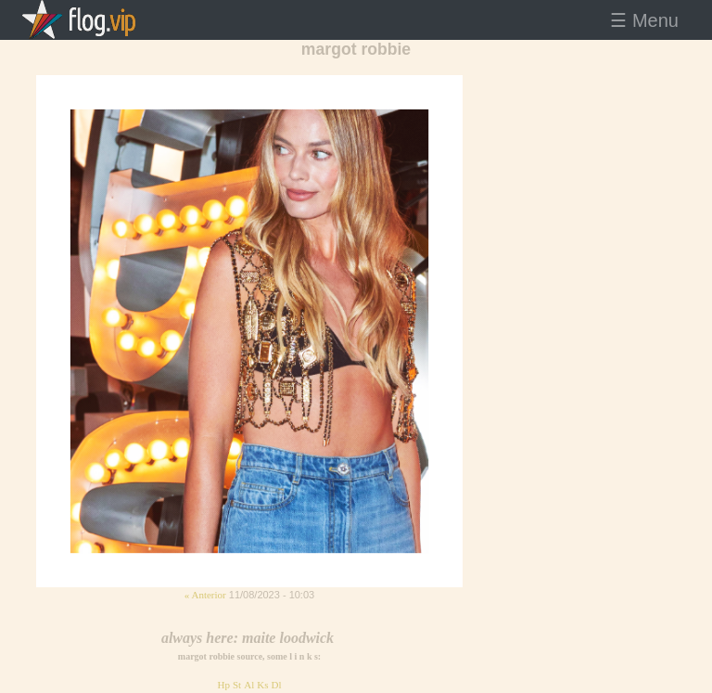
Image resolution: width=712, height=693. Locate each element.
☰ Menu (644, 20)
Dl (277, 684)
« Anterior (205, 594)
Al (249, 684)
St (237, 684)
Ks (262, 684)
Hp (223, 684)
